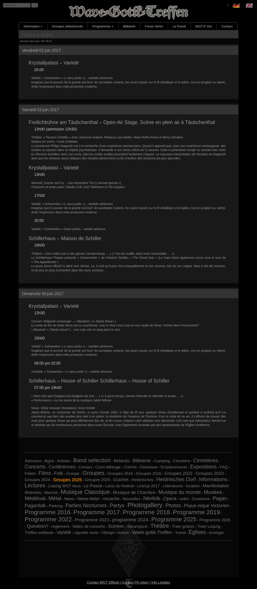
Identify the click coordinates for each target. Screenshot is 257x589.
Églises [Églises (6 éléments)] (197, 532)
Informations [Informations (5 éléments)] (213, 479)
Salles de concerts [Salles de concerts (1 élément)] (88, 526)
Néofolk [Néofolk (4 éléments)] (151, 498)
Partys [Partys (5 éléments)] (117, 505)
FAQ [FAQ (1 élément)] (224, 467)
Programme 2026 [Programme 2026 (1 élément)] (214, 520)
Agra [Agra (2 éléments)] (49, 460)
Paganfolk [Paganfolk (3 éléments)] (35, 505)
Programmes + (103, 26)
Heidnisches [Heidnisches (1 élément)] (142, 479)
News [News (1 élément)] (69, 498)
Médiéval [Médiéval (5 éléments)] (35, 498)
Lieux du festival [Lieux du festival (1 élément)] (119, 486)
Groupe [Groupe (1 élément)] (72, 473)
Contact (227, 26)
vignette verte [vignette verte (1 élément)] (86, 532)
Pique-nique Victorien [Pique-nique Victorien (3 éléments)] (206, 505)
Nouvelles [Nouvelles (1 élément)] (131, 498)
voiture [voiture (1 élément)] (123, 532)
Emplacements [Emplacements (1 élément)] (174, 467)
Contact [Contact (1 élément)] (85, 467)
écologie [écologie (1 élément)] (216, 532)
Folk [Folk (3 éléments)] (58, 473)
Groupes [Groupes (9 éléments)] (93, 473)
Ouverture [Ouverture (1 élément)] (201, 498)
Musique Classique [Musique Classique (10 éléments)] (85, 492)
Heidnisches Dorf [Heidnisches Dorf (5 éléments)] (176, 479)
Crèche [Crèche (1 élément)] (130, 467)
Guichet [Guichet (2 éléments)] (120, 479)
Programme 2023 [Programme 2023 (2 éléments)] (92, 519)
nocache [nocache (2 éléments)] (111, 498)
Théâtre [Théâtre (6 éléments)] (159, 526)
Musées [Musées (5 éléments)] (213, 492)
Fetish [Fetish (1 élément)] (30, 473)
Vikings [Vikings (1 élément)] (107, 532)
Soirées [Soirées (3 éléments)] (116, 526)
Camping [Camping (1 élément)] (162, 461)
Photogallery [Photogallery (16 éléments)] (144, 504)
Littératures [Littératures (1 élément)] (173, 486)
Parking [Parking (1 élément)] (55, 506)
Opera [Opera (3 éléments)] (169, 498)
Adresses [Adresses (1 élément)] (33, 461)
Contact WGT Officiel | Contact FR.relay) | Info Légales (128, 582)
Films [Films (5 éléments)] (45, 473)
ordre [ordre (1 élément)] (184, 498)
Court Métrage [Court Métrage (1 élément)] (108, 467)
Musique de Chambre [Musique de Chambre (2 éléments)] (134, 492)
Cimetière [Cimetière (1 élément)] (181, 461)
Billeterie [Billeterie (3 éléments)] (142, 460)
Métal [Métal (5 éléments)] (54, 498)
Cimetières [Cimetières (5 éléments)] (205, 460)
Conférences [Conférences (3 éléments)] (61, 466)
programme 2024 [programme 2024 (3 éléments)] (130, 519)
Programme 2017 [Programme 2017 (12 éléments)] (97, 512)
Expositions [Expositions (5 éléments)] (203, 466)
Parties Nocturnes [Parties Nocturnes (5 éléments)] (86, 505)
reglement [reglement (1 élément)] (60, 526)
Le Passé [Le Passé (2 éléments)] (93, 485)
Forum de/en (154, 26)
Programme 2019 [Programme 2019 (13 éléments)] (196, 512)
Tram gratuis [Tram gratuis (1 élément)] (183, 526)
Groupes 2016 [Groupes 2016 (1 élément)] (120, 473)
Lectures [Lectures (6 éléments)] (35, 485)
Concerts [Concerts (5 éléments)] (35, 466)
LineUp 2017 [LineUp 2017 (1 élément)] (148, 486)
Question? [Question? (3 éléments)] (37, 526)
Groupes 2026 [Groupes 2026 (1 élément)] (97, 479)
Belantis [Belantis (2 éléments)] (122, 460)
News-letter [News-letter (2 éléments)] (88, 498)
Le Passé (179, 26)
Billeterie (129, 26)
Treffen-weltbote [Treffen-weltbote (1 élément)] (39, 532)
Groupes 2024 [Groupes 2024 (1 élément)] (37, 479)
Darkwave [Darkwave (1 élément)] (149, 467)
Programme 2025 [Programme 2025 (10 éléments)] (173, 519)
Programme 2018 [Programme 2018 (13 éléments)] (146, 512)
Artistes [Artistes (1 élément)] (63, 461)
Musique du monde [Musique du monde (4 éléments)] (180, 492)
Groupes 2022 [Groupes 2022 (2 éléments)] (178, 473)
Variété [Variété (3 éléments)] (63, 532)
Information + (33, 26)
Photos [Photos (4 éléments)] (173, 505)
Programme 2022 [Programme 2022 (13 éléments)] (48, 519)
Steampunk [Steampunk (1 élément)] (137, 526)
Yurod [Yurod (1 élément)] (180, 532)
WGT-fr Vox (203, 26)
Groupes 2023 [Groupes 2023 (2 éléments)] (209, 473)
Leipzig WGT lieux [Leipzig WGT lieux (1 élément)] (64, 486)
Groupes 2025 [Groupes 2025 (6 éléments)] (67, 479)
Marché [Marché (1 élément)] (50, 492)
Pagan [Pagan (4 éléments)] (220, 498)
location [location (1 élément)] (193, 486)
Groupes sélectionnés (67, 26)
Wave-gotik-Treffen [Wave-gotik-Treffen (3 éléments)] (152, 532)
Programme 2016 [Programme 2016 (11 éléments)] (47, 512)
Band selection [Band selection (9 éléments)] (92, 460)
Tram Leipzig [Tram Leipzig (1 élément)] (208, 526)
